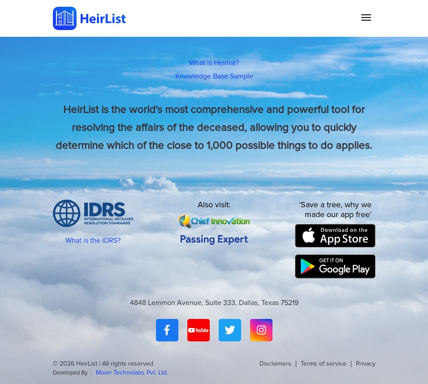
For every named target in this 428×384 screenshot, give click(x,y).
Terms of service (323, 363)
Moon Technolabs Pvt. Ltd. (132, 372)
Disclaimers (275, 363)
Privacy (366, 363)
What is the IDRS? (93, 240)
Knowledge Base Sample (214, 76)
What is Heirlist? (214, 62)
